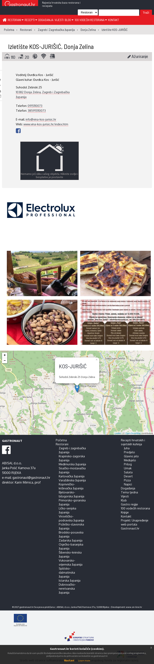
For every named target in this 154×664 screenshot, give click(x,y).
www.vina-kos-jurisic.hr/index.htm (45, 124)
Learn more (84, 660)
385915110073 (37, 110)
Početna (61, 440)
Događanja (45, 20)
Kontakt (113, 20)
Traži (146, 12)
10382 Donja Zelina (28, 92)
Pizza (127, 480)
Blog (69, 20)
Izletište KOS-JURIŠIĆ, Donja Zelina (51, 46)
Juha (127, 448)
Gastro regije (129, 504)
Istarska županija (69, 580)
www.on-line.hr (134, 606)
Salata (128, 472)
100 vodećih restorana (91, 20)
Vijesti (59, 20)
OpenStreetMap (133, 433)
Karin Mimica (24, 482)
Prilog (128, 464)
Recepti (31, 20)
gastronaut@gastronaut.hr (31, 478)
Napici (128, 484)
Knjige (125, 512)
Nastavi (69, 660)
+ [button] (5, 355)
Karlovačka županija (71, 476)
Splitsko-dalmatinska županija (67, 572)
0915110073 (35, 105)
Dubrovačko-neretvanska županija (67, 588)
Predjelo (129, 452)
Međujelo (130, 460)
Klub (124, 500)
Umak (128, 468)
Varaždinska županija (72, 480)
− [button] (5, 360)
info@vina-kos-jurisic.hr (41, 119)
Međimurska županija (72, 464)
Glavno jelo (131, 456)
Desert (128, 476)
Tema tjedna (129, 492)
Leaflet (118, 433)
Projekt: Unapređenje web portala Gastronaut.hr (134, 524)
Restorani (15, 20)
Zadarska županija (70, 540)
